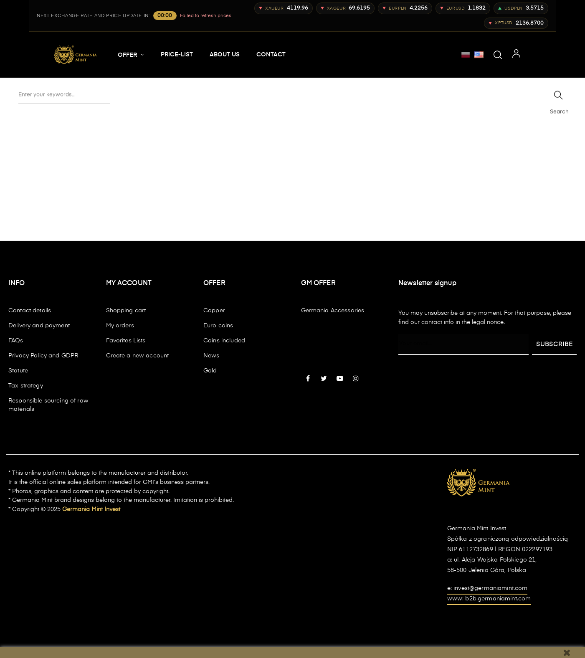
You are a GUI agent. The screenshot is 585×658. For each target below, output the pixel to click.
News (211, 356)
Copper (214, 311)
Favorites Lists (126, 341)
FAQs (15, 341)
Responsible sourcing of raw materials (48, 405)
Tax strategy (25, 386)
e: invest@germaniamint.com (487, 588)
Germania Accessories (333, 311)
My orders (120, 326)
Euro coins (218, 326)
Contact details (29, 311)
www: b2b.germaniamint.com (489, 599)
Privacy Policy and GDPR (43, 356)
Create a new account (137, 356)
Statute (18, 371)
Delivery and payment (39, 326)
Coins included (224, 341)
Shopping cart (126, 311)
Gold (210, 371)
